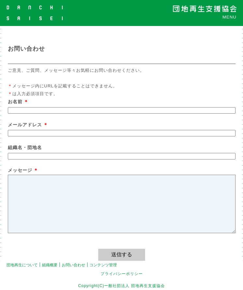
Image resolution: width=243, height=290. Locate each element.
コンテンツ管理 (103, 265)
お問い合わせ (73, 265)
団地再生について (22, 265)
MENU (229, 17)
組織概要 (50, 265)
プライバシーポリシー (122, 273)
